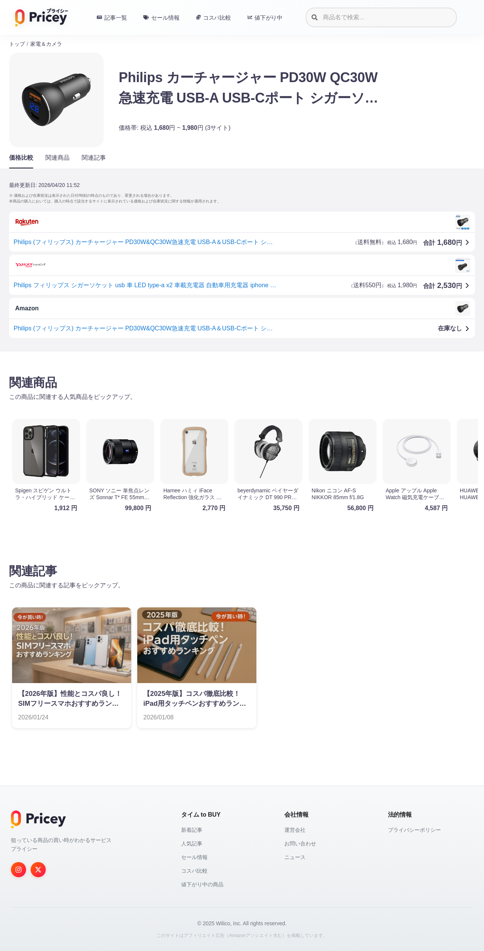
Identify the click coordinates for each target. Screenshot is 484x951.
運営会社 (295, 830)
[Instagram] (18, 869)
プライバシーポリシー (414, 830)
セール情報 (194, 857)
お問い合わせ (300, 843)
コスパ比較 (194, 871)
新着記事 (191, 830)
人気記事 (191, 843)
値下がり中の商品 (202, 884)
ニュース (295, 857)
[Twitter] (38, 869)
